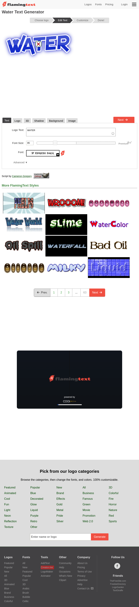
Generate (100, 536)
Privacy (81, 575)
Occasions (64, 571)
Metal (60, 510)
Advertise (82, 580)
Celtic (25, 601)
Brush (25, 592)
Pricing (109, 4)
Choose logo (42, 20)
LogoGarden (118, 587)
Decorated (36, 498)
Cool (7, 498)
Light (7, 510)
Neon (7, 515)
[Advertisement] (69, 88)
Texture (8, 526)
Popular (35, 487)
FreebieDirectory (118, 584)
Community (65, 563)
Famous (87, 498)
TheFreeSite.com (118, 581)
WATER (70, 132)
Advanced (19, 162)
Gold (59, 504)
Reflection (10, 521)
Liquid (34, 510)
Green (86, 504)
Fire (111, 498)
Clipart (62, 580)
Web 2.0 (87, 521)
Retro (33, 521)
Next (123, 119)
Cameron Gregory (22, 176)
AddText (45, 563)
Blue (33, 493)
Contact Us (85, 588)
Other (33, 526)
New (59, 487)
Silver (60, 521)
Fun (6, 504)
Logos (88, 4)
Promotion (88, 515)
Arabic (25, 588)
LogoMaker (47, 571)
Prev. (42, 292)
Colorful (113, 493)
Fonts (98, 4)
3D (110, 487)
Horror (113, 504)
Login (124, 4)
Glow (33, 504)
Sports (113, 521)
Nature (113, 510)
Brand (60, 493)
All (84, 487)
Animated (10, 493)
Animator (46, 575)
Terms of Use (84, 571)
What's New (65, 575)
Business (88, 493)
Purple (34, 515)
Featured (9, 487)
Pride (60, 515)
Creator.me (47, 567)
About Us (82, 563)
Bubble (26, 597)
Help (61, 567)
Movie (86, 510)
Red (111, 515)
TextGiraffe (118, 590)
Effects (61, 498)
